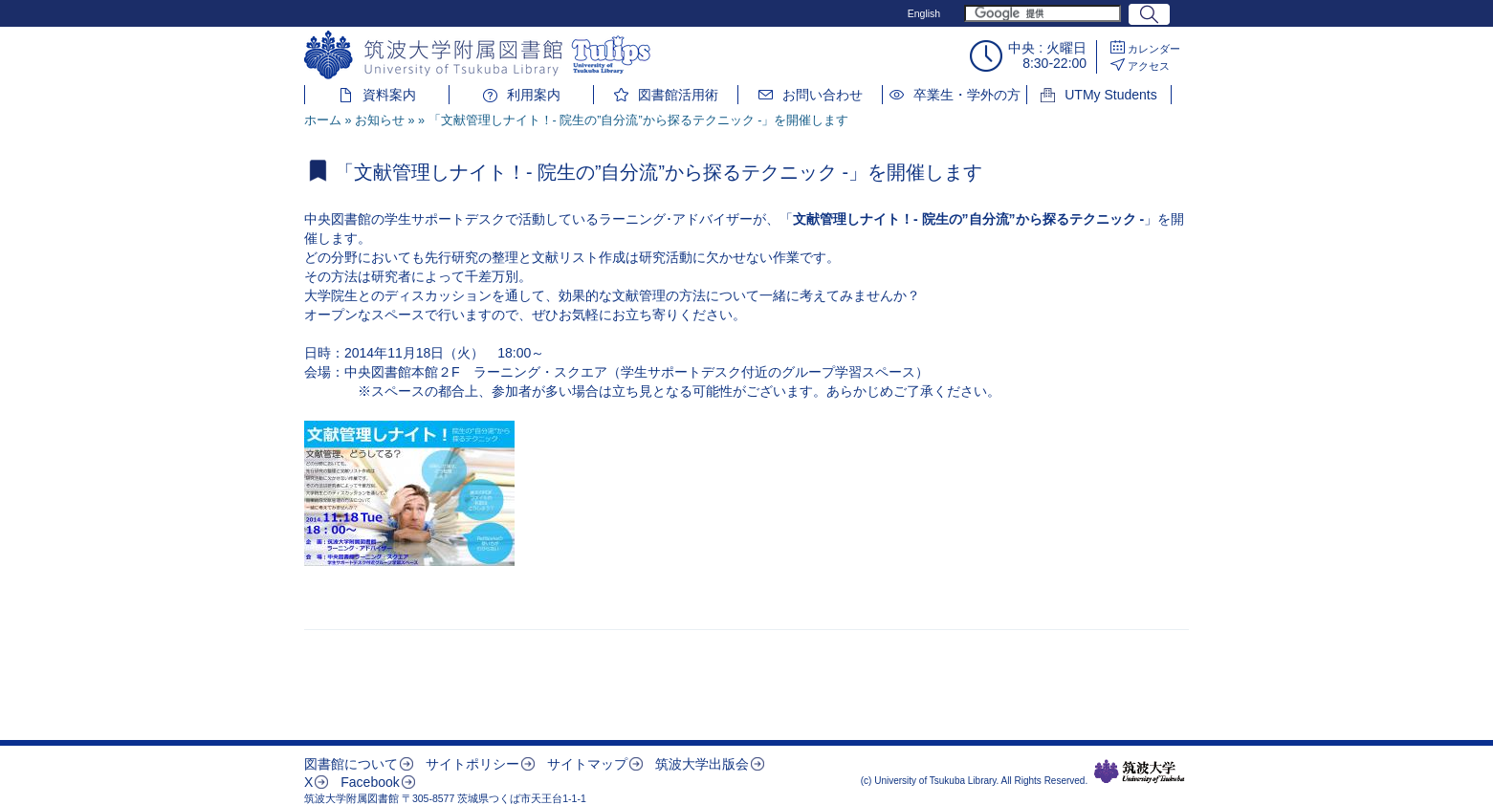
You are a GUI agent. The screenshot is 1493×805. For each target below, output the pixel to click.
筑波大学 (1139, 771)
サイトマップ (587, 764)
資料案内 (389, 94)
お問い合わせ (822, 94)
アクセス (1149, 66)
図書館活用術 (678, 94)
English (924, 13)
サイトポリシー (472, 764)
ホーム (322, 120)
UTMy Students (1110, 94)
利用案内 (533, 94)
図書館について (351, 764)
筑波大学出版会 (702, 764)
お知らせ (380, 120)
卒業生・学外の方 (967, 94)
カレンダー (1154, 48)
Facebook (369, 782)
